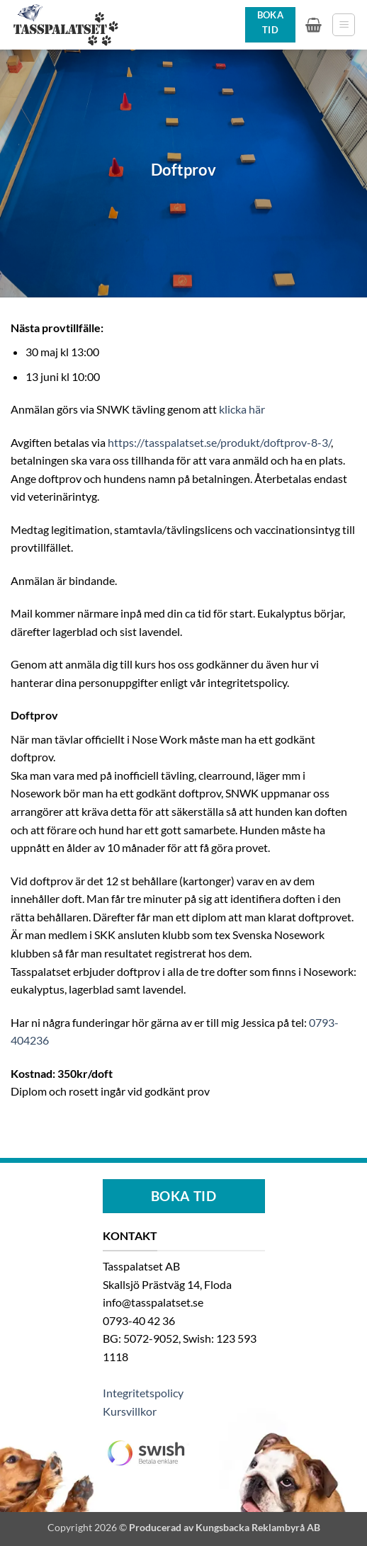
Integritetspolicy (143, 1392)
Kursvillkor (130, 1411)
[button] (313, 24)
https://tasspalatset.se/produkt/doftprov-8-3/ (219, 442)
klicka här (242, 409)
